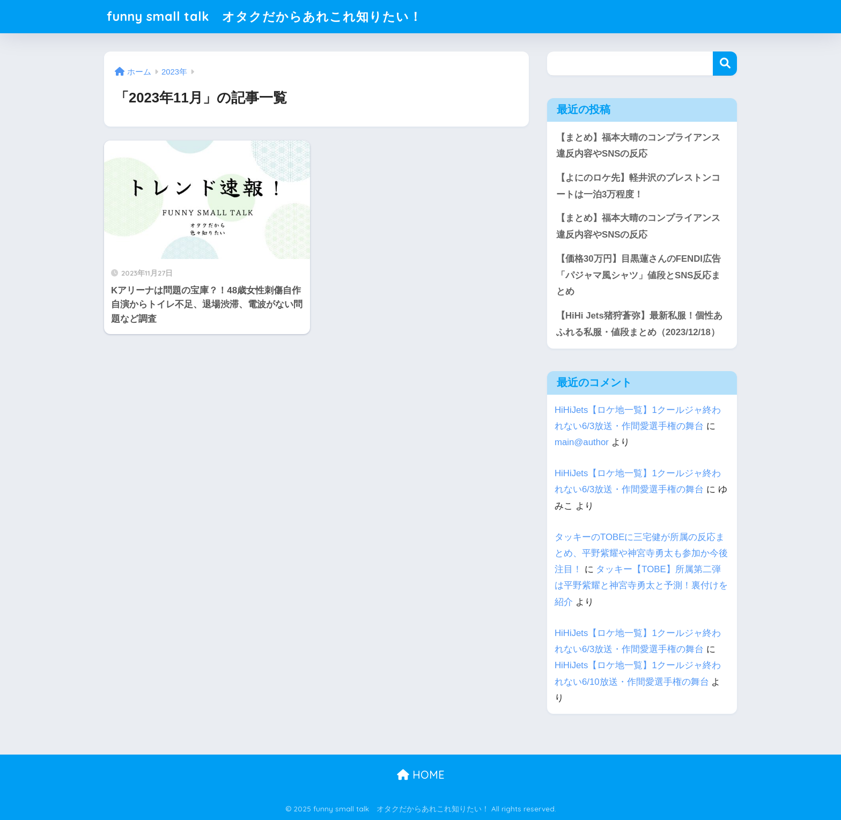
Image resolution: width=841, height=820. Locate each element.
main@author (582, 442)
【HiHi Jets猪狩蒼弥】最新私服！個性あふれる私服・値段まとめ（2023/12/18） (639, 324)
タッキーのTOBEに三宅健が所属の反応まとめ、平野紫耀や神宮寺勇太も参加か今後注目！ (641, 553)
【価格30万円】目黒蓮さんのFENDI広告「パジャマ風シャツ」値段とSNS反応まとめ (638, 275)
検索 (725, 63)
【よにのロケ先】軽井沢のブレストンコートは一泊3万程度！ (638, 186)
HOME (421, 774)
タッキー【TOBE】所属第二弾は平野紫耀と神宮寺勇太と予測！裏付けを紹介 (641, 585)
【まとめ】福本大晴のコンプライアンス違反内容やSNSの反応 (638, 145)
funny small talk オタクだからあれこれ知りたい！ (264, 16)
